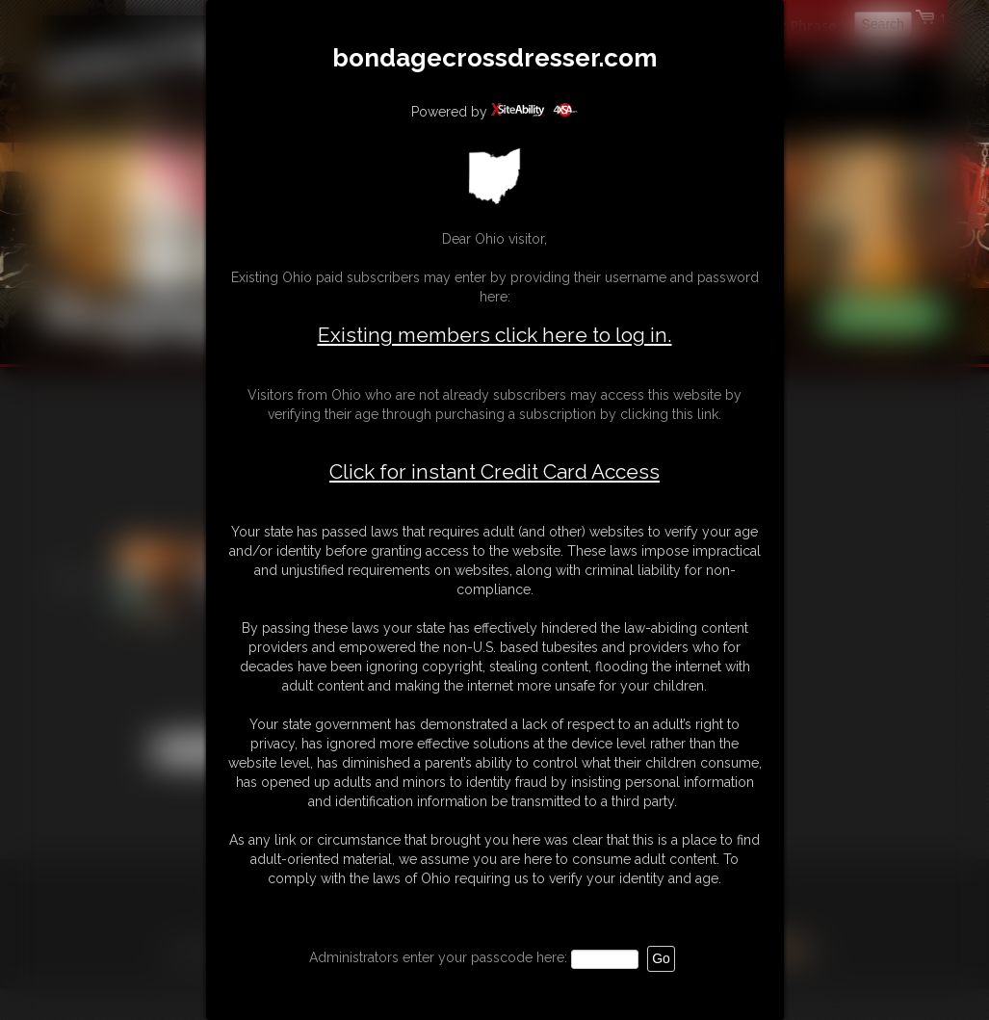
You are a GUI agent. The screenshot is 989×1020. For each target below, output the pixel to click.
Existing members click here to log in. (495, 335)
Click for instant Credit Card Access (494, 472)
